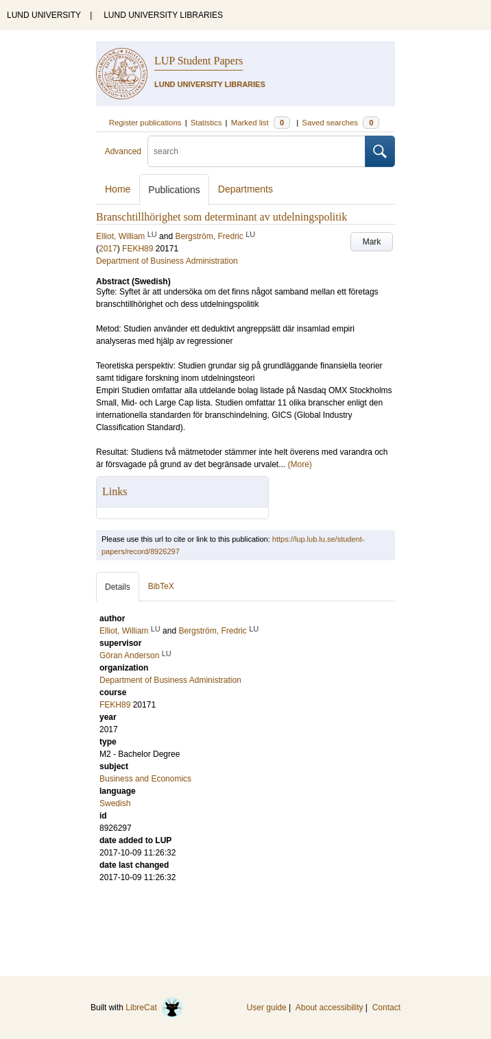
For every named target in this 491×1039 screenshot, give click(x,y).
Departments (245, 189)
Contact (386, 1007)
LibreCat (154, 1007)
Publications (174, 189)
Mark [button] (372, 242)
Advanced (123, 151)
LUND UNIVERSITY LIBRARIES (163, 15)
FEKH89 (137, 248)
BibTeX (161, 586)
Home (117, 189)
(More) (300, 464)
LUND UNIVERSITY (44, 15)
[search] (256, 151)
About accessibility (329, 1007)
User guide (267, 1007)
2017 (108, 248)
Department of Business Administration (167, 261)
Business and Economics (145, 779)
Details (117, 587)
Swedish (114, 803)
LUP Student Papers (198, 60)
